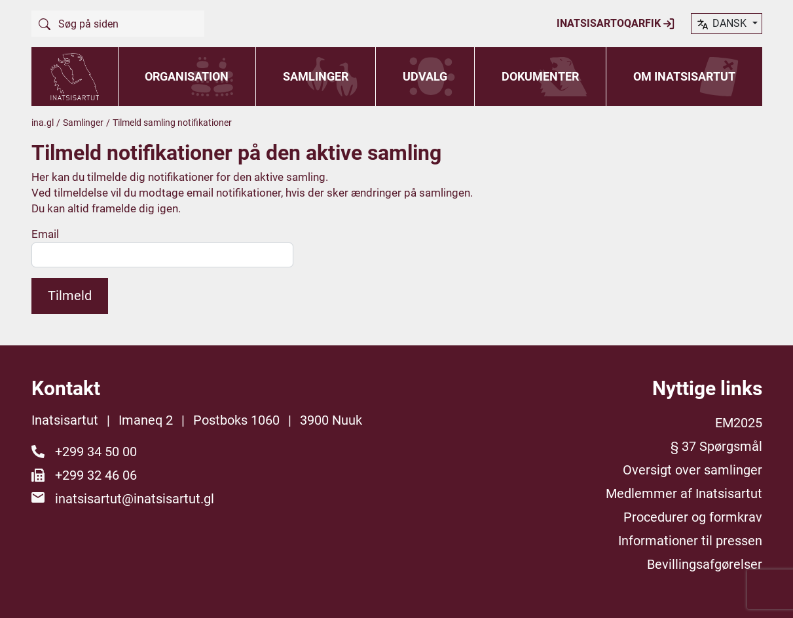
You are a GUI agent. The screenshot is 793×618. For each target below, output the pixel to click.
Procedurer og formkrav (692, 517)
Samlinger (315, 76)
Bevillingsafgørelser (704, 564)
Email (45, 234)
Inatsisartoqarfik (616, 23)
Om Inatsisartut (684, 76)
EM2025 (738, 423)
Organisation (187, 76)
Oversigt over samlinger (692, 470)
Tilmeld (70, 295)
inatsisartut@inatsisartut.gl (134, 499)
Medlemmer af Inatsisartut (684, 493)
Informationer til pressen (690, 541)
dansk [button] (722, 24)
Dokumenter (540, 76)
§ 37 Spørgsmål (716, 446)
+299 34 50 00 (96, 451)
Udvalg (425, 76)
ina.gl (42, 122)
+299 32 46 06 (96, 475)
